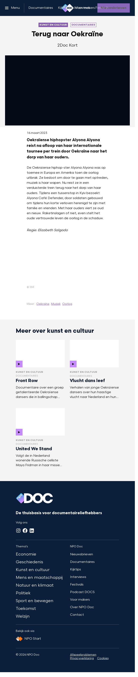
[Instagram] (18, 530)
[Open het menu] (12, 8)
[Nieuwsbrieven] (113, 8)
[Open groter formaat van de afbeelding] (67, 262)
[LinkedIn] (31, 530)
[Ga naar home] (67, 8)
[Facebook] (25, 530)
